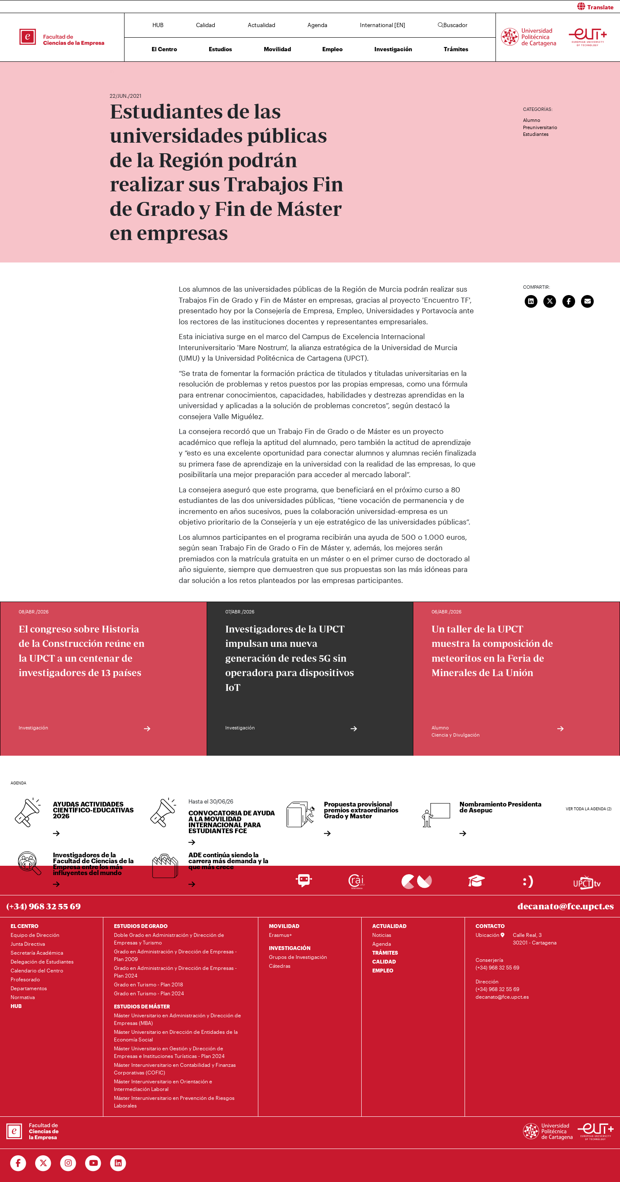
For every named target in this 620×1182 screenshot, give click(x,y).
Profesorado (25, 979)
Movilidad (277, 49)
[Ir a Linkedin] (118, 1163)
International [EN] (382, 25)
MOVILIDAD (284, 926)
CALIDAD (384, 961)
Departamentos (29, 988)
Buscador (453, 25)
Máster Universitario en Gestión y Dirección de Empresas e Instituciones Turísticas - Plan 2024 (169, 1052)
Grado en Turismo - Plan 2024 (149, 993)
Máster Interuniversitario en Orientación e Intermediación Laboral (163, 1085)
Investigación (393, 49)
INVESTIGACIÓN (289, 948)
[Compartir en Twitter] (550, 300)
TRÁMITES (385, 953)
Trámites (456, 49)
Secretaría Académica (37, 953)
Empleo (332, 49)
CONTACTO (490, 926)
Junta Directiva (28, 944)
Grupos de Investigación (298, 957)
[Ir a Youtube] (93, 1163)
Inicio (116, 71)
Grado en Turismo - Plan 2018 (148, 984)
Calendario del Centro (37, 970)
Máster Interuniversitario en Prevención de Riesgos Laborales (174, 1101)
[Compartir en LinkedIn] (531, 300)
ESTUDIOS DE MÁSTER (142, 1006)
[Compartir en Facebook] (569, 300)
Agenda (317, 25)
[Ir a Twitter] (43, 1163)
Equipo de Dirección (35, 935)
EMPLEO (382, 970)
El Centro (164, 49)
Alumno (531, 120)
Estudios (220, 49)
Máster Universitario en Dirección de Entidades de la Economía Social (176, 1035)
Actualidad (261, 25)
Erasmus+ (280, 935)
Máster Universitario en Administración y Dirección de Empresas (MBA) (177, 1019)
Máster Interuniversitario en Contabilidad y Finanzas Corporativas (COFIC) (175, 1068)
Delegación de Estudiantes (42, 961)
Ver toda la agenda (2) (589, 808)
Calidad (205, 25)
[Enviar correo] (588, 300)
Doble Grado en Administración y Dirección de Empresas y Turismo (169, 938)
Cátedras (280, 966)
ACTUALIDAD (389, 926)
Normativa (23, 997)
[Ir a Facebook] (18, 1163)
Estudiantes (535, 134)
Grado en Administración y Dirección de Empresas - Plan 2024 (175, 971)
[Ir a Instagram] (68, 1163)
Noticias (381, 935)
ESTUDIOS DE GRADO (141, 926)
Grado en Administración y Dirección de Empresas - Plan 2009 (175, 955)
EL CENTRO (25, 926)
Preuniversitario (540, 127)
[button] (468, 6)
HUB (157, 25)
